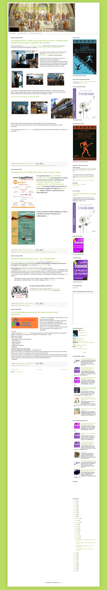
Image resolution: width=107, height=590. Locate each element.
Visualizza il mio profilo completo (80, 348)
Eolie (85, 345)
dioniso (82, 330)
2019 (75, 514)
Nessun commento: (29, 163)
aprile (76, 532)
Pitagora (74, 343)
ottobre (77, 520)
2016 (75, 555)
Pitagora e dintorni (31, 8)
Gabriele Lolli (29, 129)
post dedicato (51, 280)
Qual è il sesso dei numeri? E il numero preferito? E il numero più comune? (88, 399)
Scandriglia (39, 46)
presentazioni (50, 165)
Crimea (82, 345)
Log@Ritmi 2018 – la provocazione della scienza (49, 47)
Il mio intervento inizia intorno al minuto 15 (85, 177)
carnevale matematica (20, 305)
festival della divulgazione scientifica (49, 182)
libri (34, 165)
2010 (75, 566)
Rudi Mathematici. (56, 289)
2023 (75, 506)
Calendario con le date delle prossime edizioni (41, 290)
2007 (75, 570)
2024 (75, 505)
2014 (75, 559)
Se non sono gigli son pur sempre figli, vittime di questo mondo (88, 470)
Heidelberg (33, 46)
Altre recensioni (76, 185)
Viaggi (74, 345)
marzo (77, 534)
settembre (77, 522)
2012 (75, 563)
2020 (75, 512)
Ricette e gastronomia (81, 341)
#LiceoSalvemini (44, 55)
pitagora (45, 165)
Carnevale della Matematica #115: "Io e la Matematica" (33, 259)
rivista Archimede (83, 83)
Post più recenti (14, 369)
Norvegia (78, 345)
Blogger (60, 582)
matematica (37, 165)
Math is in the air (26, 333)
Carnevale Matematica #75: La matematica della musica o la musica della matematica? (87, 369)
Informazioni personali (35, 33)
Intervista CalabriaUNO (89, 180)
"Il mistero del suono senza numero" (31, 269)
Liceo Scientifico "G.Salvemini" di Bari (54, 53)
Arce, (29, 46)
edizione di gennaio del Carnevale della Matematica (24, 262)
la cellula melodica (43, 265)
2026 (75, 501)
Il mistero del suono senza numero (26, 165)
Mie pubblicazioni (22, 33)
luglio (76, 526)
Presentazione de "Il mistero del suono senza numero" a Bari (35, 172)
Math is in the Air (56, 262)
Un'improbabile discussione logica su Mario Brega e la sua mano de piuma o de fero (88, 389)
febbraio (77, 536)
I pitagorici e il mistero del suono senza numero (83, 81)
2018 (75, 516)
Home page (13, 33)
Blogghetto (75, 287)
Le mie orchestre (80, 338)
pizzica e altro (79, 346)
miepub (41, 165)
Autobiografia (82, 332)
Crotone (25, 46)
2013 (75, 561)
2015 (75, 557)
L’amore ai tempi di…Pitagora (79, 184)
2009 (75, 568)
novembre (77, 518)
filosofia (17, 165)
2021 (75, 510)
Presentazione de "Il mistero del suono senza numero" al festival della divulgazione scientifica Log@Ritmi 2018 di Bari (39, 42)
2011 (75, 564)
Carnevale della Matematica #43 (88, 358)
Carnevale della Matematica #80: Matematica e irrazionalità (88, 378)
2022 (75, 508)
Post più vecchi (64, 369)
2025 (75, 503)
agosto (77, 524)
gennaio (77, 537)
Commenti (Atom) (19, 371)
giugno (77, 528)
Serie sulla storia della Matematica (86, 342)
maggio (77, 530)
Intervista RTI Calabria (79, 180)
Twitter (84, 352)
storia (55, 165)
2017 (75, 553)
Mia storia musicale (77, 339)
